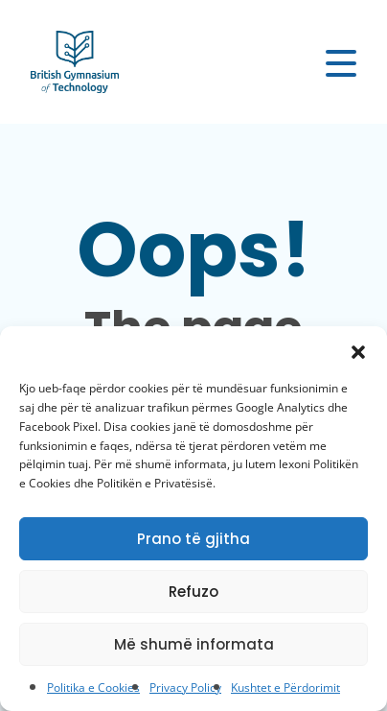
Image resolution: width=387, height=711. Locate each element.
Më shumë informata (194, 644)
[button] (358, 350)
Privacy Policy (185, 687)
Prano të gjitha (193, 539)
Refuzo (193, 591)
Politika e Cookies (93, 687)
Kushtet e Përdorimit (285, 687)
